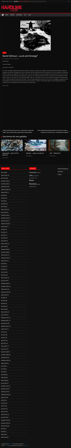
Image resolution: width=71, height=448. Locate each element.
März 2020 (3, 377)
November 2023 (4, 252)
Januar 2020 (3, 383)
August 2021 (4, 329)
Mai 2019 (3, 406)
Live (25, 14)
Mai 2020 (3, 371)
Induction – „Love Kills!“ (24, 1)
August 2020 (4, 363)
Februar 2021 (4, 346)
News (6, 14)
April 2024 (3, 238)
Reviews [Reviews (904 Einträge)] (33, 183)
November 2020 (4, 354)
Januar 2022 (3, 314)
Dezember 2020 (4, 351)
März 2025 (3, 206)
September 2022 (5, 292)
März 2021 (3, 343)
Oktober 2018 (4, 426)
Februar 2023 (4, 277)
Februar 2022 (4, 312)
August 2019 (4, 397)
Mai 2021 (3, 337)
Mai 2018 (3, 431)
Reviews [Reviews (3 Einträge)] (38, 184)
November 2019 (4, 388)
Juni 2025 (3, 198)
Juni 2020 (3, 369)
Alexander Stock (15, 58)
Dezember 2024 (4, 215)
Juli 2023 (3, 263)
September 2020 (5, 360)
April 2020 (3, 374)
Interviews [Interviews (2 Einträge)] (39, 172)
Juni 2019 (3, 403)
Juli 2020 (3, 366)
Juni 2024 (3, 232)
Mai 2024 (3, 235)
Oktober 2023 (4, 255)
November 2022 (4, 286)
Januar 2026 (3, 178)
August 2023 (4, 260)
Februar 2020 (4, 380)
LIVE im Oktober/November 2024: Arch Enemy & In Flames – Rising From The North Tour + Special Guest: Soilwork (53, 131)
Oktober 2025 (4, 186)
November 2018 (4, 423)
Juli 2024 (3, 229)
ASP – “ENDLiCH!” (55, 153)
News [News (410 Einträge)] (31, 180)
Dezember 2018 (4, 420)
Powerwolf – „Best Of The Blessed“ (10, 154)
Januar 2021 (3, 349)
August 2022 (4, 295)
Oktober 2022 (4, 289)
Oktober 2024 (4, 220)
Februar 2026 (4, 175)
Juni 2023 (3, 266)
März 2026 (3, 172)
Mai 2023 (3, 269)
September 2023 (5, 258)
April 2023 (3, 272)
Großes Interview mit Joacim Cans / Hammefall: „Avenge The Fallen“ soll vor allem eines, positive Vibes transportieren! (17, 131)
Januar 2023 (3, 280)
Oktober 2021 (4, 323)
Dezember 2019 (4, 386)
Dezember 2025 (4, 181)
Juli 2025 (3, 195)
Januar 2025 (3, 212)
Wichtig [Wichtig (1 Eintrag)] (34, 186)
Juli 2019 (3, 400)
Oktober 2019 (4, 391)
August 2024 (4, 226)
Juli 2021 (3, 332)
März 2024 (3, 240)
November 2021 (4, 320)
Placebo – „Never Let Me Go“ (35, 153)
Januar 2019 (3, 417)
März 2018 (3, 434)
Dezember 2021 (4, 317)
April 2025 (3, 203)
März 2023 (3, 275)
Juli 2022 (3, 297)
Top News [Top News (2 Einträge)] (31, 186)
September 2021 (5, 326)
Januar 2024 (3, 246)
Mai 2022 (3, 303)
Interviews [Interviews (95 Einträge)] (32, 172)
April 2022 (3, 306)
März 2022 (3, 309)
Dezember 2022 (4, 283)
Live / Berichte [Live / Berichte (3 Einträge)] (35, 175)
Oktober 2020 (4, 357)
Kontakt (59, 174)
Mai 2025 (3, 201)
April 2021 (3, 340)
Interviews (19, 14)
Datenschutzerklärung (63, 168)
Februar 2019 (4, 414)
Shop (29, 14)
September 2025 (5, 189)
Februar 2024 (4, 243)
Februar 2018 (4, 437)
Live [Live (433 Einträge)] (30, 175)
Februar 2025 (4, 209)
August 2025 (4, 192)
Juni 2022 (3, 300)
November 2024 (4, 218)
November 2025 (4, 183)
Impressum (60, 171)
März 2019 (3, 411)
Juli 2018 (3, 428)
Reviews (12, 14)
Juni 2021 (3, 334)
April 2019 (3, 408)
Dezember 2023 (4, 249)
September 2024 (5, 223)
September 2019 (5, 394)
